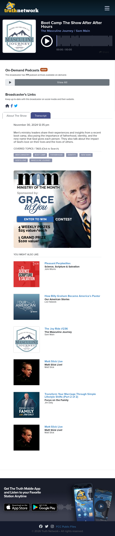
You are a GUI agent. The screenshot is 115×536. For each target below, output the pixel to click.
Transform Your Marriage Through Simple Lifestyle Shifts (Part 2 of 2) (70, 395)
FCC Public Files (66, 526)
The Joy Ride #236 (56, 328)
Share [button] (104, 52)
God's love (20, 160)
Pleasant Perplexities (58, 263)
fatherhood (56, 155)
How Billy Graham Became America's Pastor (72, 296)
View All (62, 82)
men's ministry (22, 155)
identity (72, 155)
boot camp (40, 155)
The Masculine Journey (57, 31)
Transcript (40, 115)
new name (86, 155)
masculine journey (40, 160)
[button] (47, 44)
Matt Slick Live (54, 361)
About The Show (17, 115)
